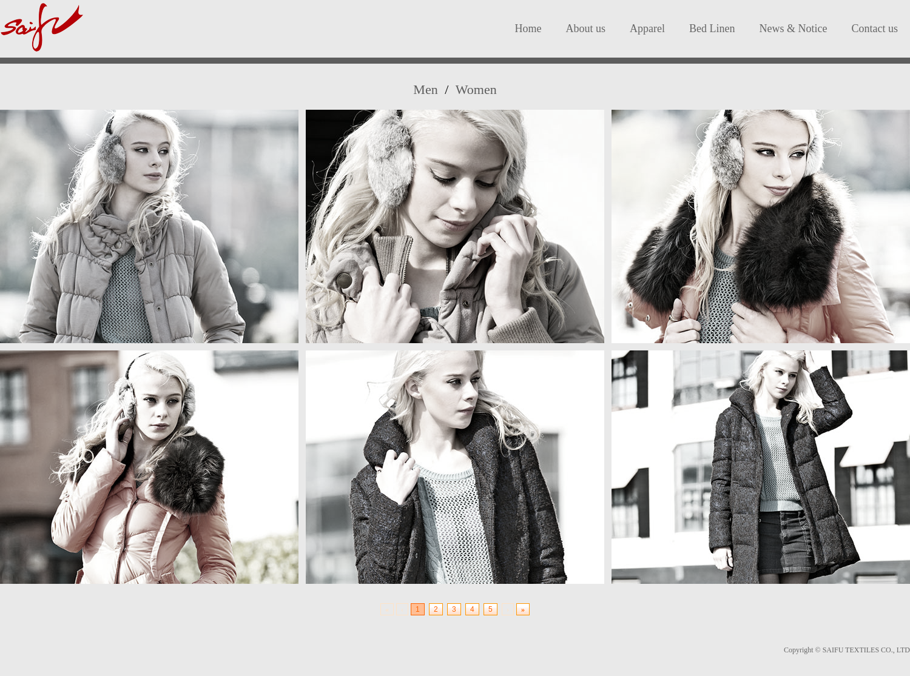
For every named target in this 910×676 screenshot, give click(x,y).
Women (476, 89)
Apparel (647, 28)
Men (425, 89)
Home (528, 28)
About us (586, 28)
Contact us (875, 28)
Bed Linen (712, 28)
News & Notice (793, 28)
